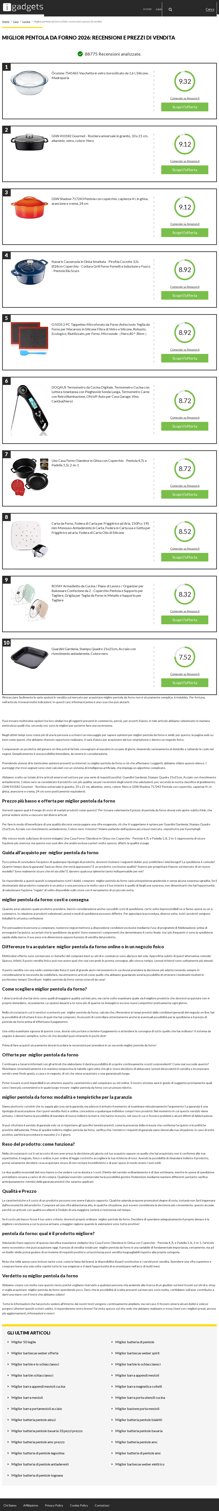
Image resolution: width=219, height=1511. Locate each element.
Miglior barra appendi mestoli (137, 1374)
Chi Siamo (9, 1504)
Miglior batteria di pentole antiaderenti (40, 1463)
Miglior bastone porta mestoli (137, 1407)
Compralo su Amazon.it (185, 97)
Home (149, 6)
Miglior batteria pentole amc (136, 1441)
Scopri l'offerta (184, 105)
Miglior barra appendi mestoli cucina (38, 1385)
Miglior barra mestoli (27, 1396)
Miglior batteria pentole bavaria (139, 1429)
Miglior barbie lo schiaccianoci (138, 1363)
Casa (189, 6)
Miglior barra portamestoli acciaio (36, 1407)
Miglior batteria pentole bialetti (138, 1418)
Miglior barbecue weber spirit (137, 1352)
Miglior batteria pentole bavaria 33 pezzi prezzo (47, 1429)
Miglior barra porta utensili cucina (140, 1396)
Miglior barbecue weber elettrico (139, 1463)
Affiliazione (30, 1504)
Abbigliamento (167, 6)
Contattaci (102, 1504)
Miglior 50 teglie (23, 1341)
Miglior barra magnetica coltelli (138, 1385)
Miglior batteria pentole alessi (33, 1418)
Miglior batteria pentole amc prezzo (38, 1441)
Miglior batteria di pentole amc (138, 1452)
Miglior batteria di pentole (134, 1341)
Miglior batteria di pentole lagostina (37, 1452)
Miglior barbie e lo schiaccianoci (35, 1363)
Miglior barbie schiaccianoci (32, 1374)
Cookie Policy (79, 1504)
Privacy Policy (54, 1504)
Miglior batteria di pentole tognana (37, 1474)
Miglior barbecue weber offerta (34, 1352)
